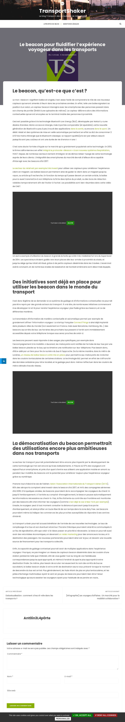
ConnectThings (81, 321)
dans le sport (100, 127)
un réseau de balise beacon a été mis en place (43, 354)
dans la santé (77, 127)
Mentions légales (71, 23)
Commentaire (14, 652)
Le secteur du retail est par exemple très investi (35, 167)
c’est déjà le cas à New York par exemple (88, 500)
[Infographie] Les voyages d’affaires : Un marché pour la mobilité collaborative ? (92, 596)
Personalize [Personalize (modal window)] (63, 719)
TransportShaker (62, 11)
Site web (11, 689)
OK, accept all (82, 715)
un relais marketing (68, 533)
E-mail (68, 675)
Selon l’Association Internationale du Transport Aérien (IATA (78, 482)
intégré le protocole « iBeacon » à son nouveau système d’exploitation (76, 149)
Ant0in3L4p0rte (70, 54)
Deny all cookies (105, 715)
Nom (10, 675)
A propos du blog (51, 23)
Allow (70, 222)
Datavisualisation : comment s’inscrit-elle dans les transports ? (29, 596)
